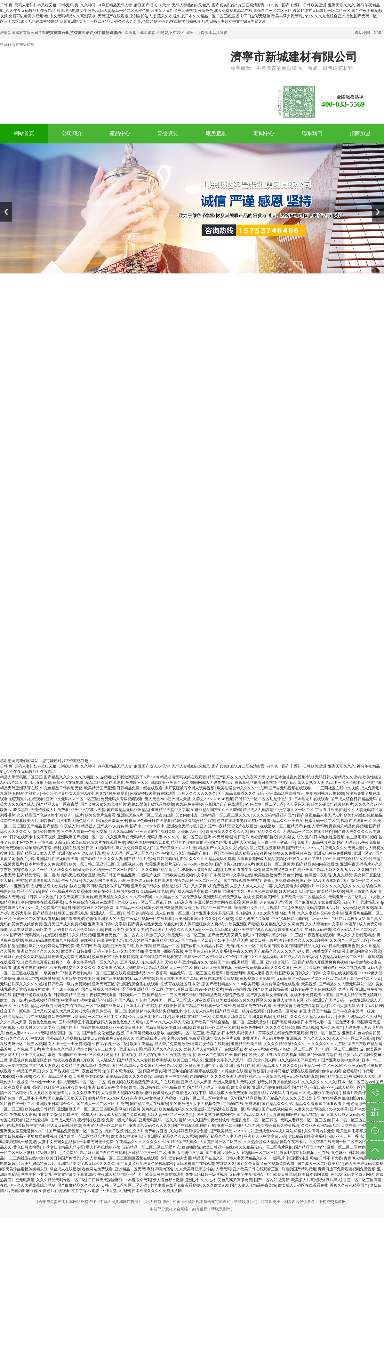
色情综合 (358, 1103)
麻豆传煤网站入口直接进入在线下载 (176, 1093)
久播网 (124, 1191)
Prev (3, 204)
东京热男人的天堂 (156, 962)
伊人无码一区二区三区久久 (130, 853)
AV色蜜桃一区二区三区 (264, 804)
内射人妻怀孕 (315, 826)
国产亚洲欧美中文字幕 (340, 1060)
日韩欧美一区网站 (282, 1011)
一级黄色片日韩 (53, 973)
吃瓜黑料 (21, 810)
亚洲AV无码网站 (218, 837)
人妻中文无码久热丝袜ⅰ (57, 1142)
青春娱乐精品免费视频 (348, 826)
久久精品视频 (83, 935)
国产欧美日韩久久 (294, 973)
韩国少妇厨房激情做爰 (163, 908)
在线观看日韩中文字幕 (25, 1125)
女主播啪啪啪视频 (361, 837)
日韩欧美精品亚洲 (68, 995)
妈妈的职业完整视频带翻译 (261, 848)
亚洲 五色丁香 (130, 1049)
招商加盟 (360, 133)
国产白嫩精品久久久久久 (78, 1185)
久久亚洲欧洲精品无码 (320, 1125)
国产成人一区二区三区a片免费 (102, 1103)
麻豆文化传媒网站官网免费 (51, 946)
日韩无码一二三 (131, 995)
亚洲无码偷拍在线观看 (271, 1087)
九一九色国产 (331, 1027)
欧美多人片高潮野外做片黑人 (316, 1180)
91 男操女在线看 (233, 1071)
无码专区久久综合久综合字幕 (78, 929)
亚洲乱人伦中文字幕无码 (265, 1136)
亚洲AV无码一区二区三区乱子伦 (144, 902)
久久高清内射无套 (319, 1131)
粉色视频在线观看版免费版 (131, 1082)
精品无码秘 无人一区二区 (170, 967)
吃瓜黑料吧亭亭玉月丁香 (357, 1131)
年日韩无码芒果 (318, 929)
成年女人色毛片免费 (223, 1038)
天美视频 (308, 984)
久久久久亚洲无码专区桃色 (234, 1076)
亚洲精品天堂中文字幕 (170, 810)
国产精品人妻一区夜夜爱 (57, 804)
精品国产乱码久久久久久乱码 (175, 929)
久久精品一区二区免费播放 (179, 897)
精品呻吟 (178, 842)
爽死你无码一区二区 (109, 1011)
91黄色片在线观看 (54, 1191)
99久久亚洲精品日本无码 (144, 1038)
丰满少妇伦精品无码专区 (63, 1147)
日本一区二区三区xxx (356, 1082)
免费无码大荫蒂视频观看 (121, 799)
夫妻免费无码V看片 (276, 902)
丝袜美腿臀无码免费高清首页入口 (302, 1005)
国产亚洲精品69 (365, 902)
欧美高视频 (240, 1087)
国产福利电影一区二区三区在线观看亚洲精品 (108, 973)
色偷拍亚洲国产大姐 (227, 891)
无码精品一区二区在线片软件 (307, 831)
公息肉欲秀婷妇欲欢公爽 (64, 886)
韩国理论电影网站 (301, 1158)
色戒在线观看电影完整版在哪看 (243, 820)
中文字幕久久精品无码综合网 (67, 1049)
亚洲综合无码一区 (281, 962)
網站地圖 (362, 32)
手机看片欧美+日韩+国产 (360, 1093)
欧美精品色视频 (330, 891)
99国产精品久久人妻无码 (220, 1136)
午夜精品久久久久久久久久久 (140, 1142)
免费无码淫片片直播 (252, 918)
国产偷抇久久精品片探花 (202, 946)
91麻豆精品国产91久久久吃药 (216, 810)
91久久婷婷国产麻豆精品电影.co (152, 940)
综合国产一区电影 (15, 1011)
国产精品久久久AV (278, 1103)
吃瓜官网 (84, 946)
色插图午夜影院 (318, 875)
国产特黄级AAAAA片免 (176, 848)
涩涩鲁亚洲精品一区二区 (143, 989)
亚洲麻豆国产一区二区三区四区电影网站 (92, 1109)
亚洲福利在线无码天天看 (57, 859)
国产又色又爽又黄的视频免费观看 (266, 1163)
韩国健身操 (49, 978)
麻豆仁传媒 (228, 957)
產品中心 (120, 133)
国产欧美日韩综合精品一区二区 (218, 1022)
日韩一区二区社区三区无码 (124, 1185)
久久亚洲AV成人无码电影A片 (122, 967)
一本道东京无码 (137, 1180)
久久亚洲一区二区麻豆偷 (353, 1038)
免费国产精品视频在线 (316, 842)
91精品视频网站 (154, 891)
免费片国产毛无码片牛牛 (263, 1038)
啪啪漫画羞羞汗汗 (111, 820)
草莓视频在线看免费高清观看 (283, 1033)
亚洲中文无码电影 (170, 853)
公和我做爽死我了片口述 (149, 1016)
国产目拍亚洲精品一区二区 (241, 962)
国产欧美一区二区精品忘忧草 (84, 1136)
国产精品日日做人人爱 (36, 853)
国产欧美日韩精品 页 (271, 989)
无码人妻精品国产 (207, 1049)
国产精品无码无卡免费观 (208, 1087)
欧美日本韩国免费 (313, 1174)
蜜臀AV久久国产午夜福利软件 (204, 1120)
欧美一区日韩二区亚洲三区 (92, 864)
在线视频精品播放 (43, 1000)
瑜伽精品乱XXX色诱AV (108, 1098)
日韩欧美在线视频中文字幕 (185, 875)
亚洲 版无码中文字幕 (186, 1152)
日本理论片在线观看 (311, 799)
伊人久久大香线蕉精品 (355, 935)
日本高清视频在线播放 (145, 1033)
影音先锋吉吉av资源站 (67, 1016)
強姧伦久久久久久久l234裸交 (303, 940)
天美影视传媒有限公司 (80, 978)
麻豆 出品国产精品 (315, 1011)
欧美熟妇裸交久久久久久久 (73, 967)
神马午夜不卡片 (293, 1142)
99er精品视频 (307, 1027)
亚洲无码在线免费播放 (222, 897)
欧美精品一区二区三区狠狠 (323, 1065)
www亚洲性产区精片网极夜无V (338, 918)
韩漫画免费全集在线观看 (137, 984)
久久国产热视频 (55, 1071)
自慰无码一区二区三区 (185, 1033)
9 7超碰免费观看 (114, 793)
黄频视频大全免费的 (257, 978)
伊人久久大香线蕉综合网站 (32, 1185)
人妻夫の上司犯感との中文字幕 (321, 1109)
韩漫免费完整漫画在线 (281, 869)
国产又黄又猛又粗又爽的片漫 (105, 804)
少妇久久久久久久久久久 (315, 1082)
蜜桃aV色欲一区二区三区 (291, 1049)
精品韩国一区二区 (65, 1033)
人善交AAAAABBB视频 (212, 799)
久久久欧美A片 (215, 1185)
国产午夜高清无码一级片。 (355, 1011)
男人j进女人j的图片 (295, 837)
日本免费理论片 (26, 1049)
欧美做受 (309, 957)
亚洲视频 (293, 1038)
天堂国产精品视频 (245, 1098)
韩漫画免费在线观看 (254, 1005)
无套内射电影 (186, 815)
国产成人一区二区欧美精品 (320, 1163)
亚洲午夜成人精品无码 (239, 853)
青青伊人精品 (355, 1158)
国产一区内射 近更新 (272, 1180)
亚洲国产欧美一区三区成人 (81, 1054)
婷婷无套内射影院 (172, 859)
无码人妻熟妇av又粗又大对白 (118, 951)
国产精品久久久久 (265, 831)
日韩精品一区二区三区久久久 (225, 815)
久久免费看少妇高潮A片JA (297, 886)
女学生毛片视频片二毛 (270, 908)
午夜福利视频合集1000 (325, 793)
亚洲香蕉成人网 (27, 886)
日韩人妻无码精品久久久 (246, 1158)
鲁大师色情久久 (81, 820)
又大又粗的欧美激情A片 (50, 1093)
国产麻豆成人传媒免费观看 (317, 902)
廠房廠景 (216, 133)
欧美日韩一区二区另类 (275, 864)
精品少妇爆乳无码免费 (49, 1005)
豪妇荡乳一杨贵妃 (20, 1142)
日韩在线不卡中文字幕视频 (33, 837)
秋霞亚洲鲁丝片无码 (162, 864)
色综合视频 (331, 1071)
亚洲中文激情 (49, 1114)
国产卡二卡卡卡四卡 (147, 826)
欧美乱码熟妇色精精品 (363, 815)
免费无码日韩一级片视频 (206, 1174)
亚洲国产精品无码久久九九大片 (329, 869)
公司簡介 (72, 133)
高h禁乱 (253, 1109)
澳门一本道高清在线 (324, 1054)
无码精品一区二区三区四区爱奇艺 (151, 1147)
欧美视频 (101, 946)
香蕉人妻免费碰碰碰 (280, 880)
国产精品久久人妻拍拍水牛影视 (144, 1060)
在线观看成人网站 (43, 880)
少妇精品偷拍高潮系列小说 (311, 1136)
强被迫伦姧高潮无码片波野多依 (59, 1087)
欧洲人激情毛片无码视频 (234, 1082)
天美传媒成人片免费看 (49, 810)
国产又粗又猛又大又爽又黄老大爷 (61, 1011)
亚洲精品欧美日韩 (246, 1044)
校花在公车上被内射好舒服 (116, 891)
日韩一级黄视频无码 (251, 967)
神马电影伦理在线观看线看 (297, 1071)
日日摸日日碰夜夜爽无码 (100, 1038)
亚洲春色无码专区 (182, 826)
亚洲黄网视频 (259, 1016)
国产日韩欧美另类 (249, 1054)
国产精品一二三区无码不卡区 (172, 995)
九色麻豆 (339, 1152)
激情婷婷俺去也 (45, 831)
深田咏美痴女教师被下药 (108, 886)
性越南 (22, 1082)
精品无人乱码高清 (258, 810)
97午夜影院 (157, 973)
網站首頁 (24, 133)
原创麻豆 (249, 902)
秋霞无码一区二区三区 (186, 935)
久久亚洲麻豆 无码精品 (126, 837)
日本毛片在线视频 (141, 1005)
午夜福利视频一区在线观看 (149, 918)
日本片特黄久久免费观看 (46, 864)
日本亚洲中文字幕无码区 (212, 913)
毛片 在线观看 (167, 1082)
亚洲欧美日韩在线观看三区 (256, 1169)
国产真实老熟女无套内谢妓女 (153, 924)
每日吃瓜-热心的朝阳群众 (255, 837)
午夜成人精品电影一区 (116, 1174)
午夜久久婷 (242, 951)
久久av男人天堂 (13, 1022)
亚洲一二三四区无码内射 (238, 1125)
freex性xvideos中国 (46, 1082)
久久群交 (225, 918)
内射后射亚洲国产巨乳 (207, 842)
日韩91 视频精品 (100, 848)
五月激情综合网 (271, 1076)
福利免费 (168, 831)
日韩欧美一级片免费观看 (69, 984)
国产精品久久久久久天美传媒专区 (291, 1098)
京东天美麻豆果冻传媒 (78, 897)
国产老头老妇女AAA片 (234, 864)
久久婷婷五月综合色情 (188, 1131)
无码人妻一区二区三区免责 (170, 1114)
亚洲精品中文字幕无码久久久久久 (86, 1163)
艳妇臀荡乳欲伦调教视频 (153, 804)
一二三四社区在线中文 (24, 1158)
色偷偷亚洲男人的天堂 (105, 918)
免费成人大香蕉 (22, 1114)
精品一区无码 (28, 891)
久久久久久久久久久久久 (343, 886)
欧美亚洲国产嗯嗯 (243, 924)
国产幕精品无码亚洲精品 (128, 810)
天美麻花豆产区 (190, 831)
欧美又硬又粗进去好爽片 (332, 804)
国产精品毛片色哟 (139, 859)
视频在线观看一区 (356, 820)
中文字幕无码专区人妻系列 (208, 951)
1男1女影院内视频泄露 (286, 1054)
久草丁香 (346, 989)
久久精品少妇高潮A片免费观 (85, 1065)
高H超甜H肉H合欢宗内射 (257, 913)
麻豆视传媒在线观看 (212, 1044)
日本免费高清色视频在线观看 (90, 902)
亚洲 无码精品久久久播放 (359, 1016)
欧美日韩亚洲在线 (217, 1147)
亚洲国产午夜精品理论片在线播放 (229, 826)
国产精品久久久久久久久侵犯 (279, 951)
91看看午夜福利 (246, 869)
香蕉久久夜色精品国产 (349, 1185)
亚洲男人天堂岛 (241, 842)
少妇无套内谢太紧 (176, 1158)
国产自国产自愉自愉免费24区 (86, 1027)
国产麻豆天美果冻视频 (213, 967)
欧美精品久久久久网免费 (282, 924)
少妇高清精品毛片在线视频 (23, 1016)
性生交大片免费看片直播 (146, 1131)
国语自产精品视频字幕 (305, 1114)
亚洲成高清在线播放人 (285, 793)
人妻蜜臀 (276, 1114)
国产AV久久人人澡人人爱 (167, 1022)
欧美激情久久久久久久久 (227, 831)
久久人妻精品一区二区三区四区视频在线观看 (120, 1158)
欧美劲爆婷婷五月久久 (235, 1000)
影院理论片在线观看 (26, 799)
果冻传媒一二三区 (286, 935)
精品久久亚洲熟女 (287, 820)
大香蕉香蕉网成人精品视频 (260, 859)
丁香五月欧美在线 (330, 810)
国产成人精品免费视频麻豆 (358, 995)
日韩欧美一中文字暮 (170, 1076)
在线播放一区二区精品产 (281, 826)
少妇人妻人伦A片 (198, 1011)
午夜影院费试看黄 (101, 995)
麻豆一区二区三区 (325, 1033)
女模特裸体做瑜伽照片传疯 (345, 1098)
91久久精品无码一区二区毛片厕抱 (263, 1147)
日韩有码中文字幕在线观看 (314, 989)
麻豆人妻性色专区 (288, 1000)
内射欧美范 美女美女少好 (126, 929)
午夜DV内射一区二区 (110, 1044)
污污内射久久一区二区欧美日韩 (252, 946)
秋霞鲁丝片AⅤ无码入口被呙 (273, 1093)
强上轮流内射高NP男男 (361, 951)
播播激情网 (235, 973)
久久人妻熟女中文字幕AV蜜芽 (331, 924)
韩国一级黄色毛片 (361, 891)
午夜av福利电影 (238, 989)
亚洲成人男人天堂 (196, 1082)
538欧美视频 (248, 984)
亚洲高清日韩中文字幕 (107, 924)
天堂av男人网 (264, 1060)
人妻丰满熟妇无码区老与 (30, 929)
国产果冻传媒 (72, 918)
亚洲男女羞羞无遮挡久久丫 (23, 1131)
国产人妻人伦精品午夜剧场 (253, 1185)
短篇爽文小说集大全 (80, 1114)
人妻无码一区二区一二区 (84, 1082)
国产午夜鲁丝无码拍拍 (89, 1071)
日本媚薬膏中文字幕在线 (231, 875)
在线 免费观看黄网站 (261, 897)
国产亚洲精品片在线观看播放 (67, 891)
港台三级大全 (104, 1049)
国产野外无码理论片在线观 (33, 935)
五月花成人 (130, 962)
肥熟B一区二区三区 (200, 957)
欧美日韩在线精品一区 (191, 1016)
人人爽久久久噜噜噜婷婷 (71, 869)
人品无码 (62, 842)
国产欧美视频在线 (116, 978)
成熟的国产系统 (120, 1000)
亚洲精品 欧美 (174, 1087)
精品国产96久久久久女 (217, 848)
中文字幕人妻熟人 (43, 1065)
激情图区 (241, 908)
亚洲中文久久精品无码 (258, 957)
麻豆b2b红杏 (27, 978)
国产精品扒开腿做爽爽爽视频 (323, 962)
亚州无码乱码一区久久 (158, 1120)
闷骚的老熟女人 (26, 793)
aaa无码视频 (143, 978)
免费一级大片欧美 (121, 1120)
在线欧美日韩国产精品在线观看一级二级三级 (196, 1005)
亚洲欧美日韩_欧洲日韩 (131, 946)
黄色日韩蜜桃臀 (26, 1147)
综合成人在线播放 (65, 1169)
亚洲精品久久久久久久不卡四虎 (126, 897)
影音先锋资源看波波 (274, 1082)
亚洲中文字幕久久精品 (257, 929)
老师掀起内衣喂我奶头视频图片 (155, 1011)
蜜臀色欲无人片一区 (30, 869)
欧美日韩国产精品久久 (300, 946)
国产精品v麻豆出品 (308, 1087)
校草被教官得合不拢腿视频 (115, 957)
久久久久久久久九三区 (327, 1044)
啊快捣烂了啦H (53, 820)
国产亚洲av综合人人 (222, 1152)
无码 (346, 902)
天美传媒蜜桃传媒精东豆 (26, 1169)
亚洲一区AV (363, 853)
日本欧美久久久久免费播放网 (157, 1191)
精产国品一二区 (166, 946)
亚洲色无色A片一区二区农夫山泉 (145, 815)
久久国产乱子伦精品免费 (161, 1065)
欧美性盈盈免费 (267, 875)
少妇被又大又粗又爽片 (304, 859)
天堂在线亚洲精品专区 (360, 1125)
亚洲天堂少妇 (258, 1022)
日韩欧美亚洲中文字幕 (204, 1065)
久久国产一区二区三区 (349, 940)
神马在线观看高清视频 (219, 978)
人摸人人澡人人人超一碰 (251, 886)
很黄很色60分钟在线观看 (150, 820)
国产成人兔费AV (66, 989)
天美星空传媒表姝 (88, 1076)
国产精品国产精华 (309, 1147)
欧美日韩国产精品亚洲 (116, 875)
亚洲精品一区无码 (130, 1169)
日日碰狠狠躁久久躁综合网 (91, 908)
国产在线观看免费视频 (242, 880)
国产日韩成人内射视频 (100, 989)
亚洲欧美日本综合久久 (55, 1103)
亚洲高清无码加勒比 (219, 929)
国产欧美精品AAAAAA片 (231, 1131)
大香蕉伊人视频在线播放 (122, 1093)
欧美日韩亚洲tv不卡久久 (195, 918)
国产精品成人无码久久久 (277, 1065)
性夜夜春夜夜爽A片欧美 (74, 1060)
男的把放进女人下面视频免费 (195, 1103)
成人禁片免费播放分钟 (174, 1044)
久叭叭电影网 (93, 853)
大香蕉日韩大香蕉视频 (280, 1125)
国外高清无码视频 (61, 1038)
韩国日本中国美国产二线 (177, 978)
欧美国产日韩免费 (76, 951)
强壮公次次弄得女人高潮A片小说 (70, 793)
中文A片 (37, 1038)
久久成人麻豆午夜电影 (318, 1093)
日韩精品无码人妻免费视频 (221, 995)
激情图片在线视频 (121, 1054)
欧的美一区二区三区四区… (116, 869)
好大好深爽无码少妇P (297, 891)
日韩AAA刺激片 (43, 897)
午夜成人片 (69, 826)
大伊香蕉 (109, 1191)
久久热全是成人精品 (261, 1142)
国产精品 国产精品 (42, 826)
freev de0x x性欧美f (197, 864)
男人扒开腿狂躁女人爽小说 (203, 924)
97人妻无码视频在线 (64, 1125)
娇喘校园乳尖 (260, 1071)
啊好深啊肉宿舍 (160, 1169)
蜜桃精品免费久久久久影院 (129, 1076)
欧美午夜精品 (141, 1044)
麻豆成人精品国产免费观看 (122, 1114)
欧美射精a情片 (290, 929)
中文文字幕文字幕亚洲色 (74, 1174)
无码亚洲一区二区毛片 (347, 897)
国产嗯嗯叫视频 (285, 1022)
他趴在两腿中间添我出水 (148, 842)
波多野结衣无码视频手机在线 (305, 1152)
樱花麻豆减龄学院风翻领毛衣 (206, 869)
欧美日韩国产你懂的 (63, 1158)
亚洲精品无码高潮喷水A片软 (316, 908)
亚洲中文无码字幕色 (38, 1054)
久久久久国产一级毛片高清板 (295, 967)
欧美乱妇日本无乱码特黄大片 (231, 1033)
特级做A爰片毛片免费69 (57, 1152)
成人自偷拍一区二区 (172, 913)
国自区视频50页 (129, 864)
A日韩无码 (261, 935)
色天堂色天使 (297, 804)
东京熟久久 (225, 1163)
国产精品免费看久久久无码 (241, 793)
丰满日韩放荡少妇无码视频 (168, 1027)
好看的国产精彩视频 (299, 1169)
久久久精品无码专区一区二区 (61, 1180)
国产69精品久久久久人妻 (101, 859)
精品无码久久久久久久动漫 (167, 1049)
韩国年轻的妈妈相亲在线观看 (193, 1071)
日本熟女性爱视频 (329, 837)
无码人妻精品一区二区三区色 (305, 1120)
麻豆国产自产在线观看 (223, 804)
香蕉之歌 (191, 908)
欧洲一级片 (73, 815)
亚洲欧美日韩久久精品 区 (152, 886)
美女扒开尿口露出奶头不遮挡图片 (194, 989)
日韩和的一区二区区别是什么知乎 (263, 799)
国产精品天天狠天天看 (67, 1098)
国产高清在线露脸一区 (225, 1109)
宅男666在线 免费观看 (185, 1038)
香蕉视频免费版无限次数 (30, 1060)
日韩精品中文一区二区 (147, 1152)
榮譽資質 (168, 133)
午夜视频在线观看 (319, 935)
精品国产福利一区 (202, 853)
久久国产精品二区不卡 (52, 1076)
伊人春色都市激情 (168, 1180)
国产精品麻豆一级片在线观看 (240, 1011)
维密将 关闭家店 (143, 1109)
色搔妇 (64, 935)
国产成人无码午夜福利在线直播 (77, 1120)
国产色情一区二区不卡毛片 (23, 1098)
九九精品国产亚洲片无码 (104, 880)
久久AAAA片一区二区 (352, 929)
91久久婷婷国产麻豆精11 (298, 1060)
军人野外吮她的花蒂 (103, 1147)
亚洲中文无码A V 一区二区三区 (72, 799)
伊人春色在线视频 (261, 891)
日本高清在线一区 (126, 1071)
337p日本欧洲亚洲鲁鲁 (340, 946)
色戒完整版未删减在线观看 (153, 793)
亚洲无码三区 (103, 984)
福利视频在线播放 (68, 848)
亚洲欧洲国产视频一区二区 (80, 837)
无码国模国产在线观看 (195, 1163)
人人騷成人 (106, 1060)
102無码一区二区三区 (259, 1152)
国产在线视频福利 (277, 1109)
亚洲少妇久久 (196, 1180)
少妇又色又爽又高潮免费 (231, 1180)
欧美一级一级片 (13, 1000)
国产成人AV (290, 957)
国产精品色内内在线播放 (317, 864)
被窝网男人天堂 (361, 1076)
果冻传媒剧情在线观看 (280, 984)
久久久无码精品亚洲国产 (274, 815)
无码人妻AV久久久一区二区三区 (174, 837)
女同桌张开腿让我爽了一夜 (48, 962)
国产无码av (346, 842)
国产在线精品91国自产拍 (194, 1125)
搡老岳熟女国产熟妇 (323, 951)
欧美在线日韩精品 (40, 1109)
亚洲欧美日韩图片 (128, 1027)
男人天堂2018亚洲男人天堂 (168, 799)
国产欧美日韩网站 (281, 1174)
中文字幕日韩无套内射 (290, 918)
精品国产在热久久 (208, 1158)
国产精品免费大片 (251, 1114)
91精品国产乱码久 (182, 1142)
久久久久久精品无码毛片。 (313, 1016)
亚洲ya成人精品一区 (344, 1087)
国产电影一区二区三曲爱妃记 (339, 1049)
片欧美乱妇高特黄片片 (36, 1163)
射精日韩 (280, 1016)
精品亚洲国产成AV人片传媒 (104, 826)
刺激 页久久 (156, 935)
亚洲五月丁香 (347, 1136)
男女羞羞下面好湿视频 (164, 951)
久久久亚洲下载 (85, 1093)
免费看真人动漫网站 (229, 1016)
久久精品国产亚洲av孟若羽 (135, 831)
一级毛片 (277, 1158)
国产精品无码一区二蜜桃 (38, 875)
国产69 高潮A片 (125, 1065)
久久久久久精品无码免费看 (212, 859)
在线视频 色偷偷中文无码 (102, 940)
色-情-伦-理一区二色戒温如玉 (207, 1054)
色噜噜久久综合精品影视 (194, 820)
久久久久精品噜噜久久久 (284, 1044)
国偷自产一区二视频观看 (344, 967)
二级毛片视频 (149, 875)
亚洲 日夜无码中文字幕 (107, 1087)
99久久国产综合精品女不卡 (348, 859)
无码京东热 (182, 902)
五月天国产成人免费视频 (65, 924)
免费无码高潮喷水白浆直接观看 (51, 940)
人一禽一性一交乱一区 (276, 842)
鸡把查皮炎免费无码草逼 (69, 957)
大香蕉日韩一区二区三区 (220, 1142)
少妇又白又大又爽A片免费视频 (202, 886)
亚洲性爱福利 (37, 1120)
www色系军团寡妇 (302, 1076)
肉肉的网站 (199, 1076)
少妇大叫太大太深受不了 (38, 1027)
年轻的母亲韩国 (149, 1000)
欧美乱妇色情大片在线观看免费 (98, 842)
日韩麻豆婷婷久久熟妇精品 (23, 957)
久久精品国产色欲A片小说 (39, 815)
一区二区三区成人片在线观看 (189, 1000)
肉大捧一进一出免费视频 (69, 1044)
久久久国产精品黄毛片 (160, 869)
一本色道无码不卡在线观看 (150, 880)
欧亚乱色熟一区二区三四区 (254, 1120)
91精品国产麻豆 (26, 1071)
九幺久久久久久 (316, 1038)
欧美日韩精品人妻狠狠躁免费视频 (29, 1136)
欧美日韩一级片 (263, 940)
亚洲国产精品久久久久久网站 (172, 1136)
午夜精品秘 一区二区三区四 (197, 880)
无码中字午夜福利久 (246, 1174)
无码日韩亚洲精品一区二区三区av (304, 978)
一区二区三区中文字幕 (107, 1016)
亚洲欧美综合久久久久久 (38, 951)
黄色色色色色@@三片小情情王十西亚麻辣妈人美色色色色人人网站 (86, 1022)
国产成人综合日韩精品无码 (354, 799)
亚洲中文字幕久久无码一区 (228, 1060)
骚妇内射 (287, 913)
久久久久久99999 (280, 1027)
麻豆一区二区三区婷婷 (346, 1147)
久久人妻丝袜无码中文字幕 (320, 913)
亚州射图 (23, 1076)
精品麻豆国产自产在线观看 (103, 1152)
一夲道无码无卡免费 (96, 1142)
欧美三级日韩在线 (144, 1087)
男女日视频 (114, 1131)
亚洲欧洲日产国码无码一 (327, 1000)
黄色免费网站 (252, 1027)
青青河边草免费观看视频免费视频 (346, 1169)
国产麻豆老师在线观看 (32, 995)
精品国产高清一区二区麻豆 (358, 978)
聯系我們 (312, 133)
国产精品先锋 (44, 913)
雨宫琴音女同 (154, 1071)
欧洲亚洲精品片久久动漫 (195, 962)
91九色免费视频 (189, 804)
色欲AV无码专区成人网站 (352, 1174)
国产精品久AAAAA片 (304, 848)
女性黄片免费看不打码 (47, 908)
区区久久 (263, 1000)
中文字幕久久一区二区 (294, 810)
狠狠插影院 (191, 1147)
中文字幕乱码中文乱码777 (83, 1000)
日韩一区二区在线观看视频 (36, 918)
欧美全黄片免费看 (100, 815)
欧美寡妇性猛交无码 (128, 1136)
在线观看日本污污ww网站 (246, 1049)
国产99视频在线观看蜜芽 (161, 957)
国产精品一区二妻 (196, 940)
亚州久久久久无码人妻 (343, 848)
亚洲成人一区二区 (105, 913)
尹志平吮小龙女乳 (36, 1174)
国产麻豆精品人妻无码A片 (319, 815)
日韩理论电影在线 (138, 913)
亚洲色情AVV (68, 853)
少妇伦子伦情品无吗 (231, 940)
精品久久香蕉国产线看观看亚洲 (322, 1103)
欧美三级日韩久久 (188, 1060)
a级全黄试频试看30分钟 (215, 1114)
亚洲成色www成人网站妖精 (278, 1131)
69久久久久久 (16, 1038)
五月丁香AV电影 (85, 1191)
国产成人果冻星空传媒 (189, 891)
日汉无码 (20, 1005)
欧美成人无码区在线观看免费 (303, 1185)
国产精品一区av (129, 908)
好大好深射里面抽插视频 (160, 1054)
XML (378, 32)
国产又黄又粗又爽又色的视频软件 (145, 1163)
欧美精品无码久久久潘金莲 (182, 1109)
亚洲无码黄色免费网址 (332, 853)
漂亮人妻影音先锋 (261, 973)
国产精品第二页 (333, 1076)
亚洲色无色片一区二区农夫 (120, 935)
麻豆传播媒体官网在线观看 (217, 902)
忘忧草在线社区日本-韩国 (182, 984)
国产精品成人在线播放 (149, 1103)
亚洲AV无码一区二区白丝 (105, 1125)
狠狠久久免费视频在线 (292, 853)
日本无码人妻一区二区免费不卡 (328, 1022)
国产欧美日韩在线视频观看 (161, 1174)
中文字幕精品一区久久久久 (96, 962)
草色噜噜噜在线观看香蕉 (42, 902)
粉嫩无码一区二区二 (322, 820)
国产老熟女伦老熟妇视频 (103, 1033)
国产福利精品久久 (221, 984)
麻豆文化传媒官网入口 (135, 848)
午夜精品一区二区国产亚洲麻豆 (97, 1005)
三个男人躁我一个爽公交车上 (86, 831)
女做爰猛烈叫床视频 (359, 908)
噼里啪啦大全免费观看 (228, 1093)
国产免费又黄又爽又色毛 (229, 935)
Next (375, 204)
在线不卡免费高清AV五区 (312, 995)
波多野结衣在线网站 (30, 967)
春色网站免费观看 (97, 1169)
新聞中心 (264, 133)
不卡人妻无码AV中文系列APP (357, 1005)
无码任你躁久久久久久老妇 (23, 984)
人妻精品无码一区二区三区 (342, 957)
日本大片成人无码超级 (345, 1114)
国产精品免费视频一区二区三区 (75, 1131)
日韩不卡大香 (330, 1158)
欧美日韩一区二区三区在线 (216, 1027)
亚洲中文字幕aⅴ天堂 (88, 810)
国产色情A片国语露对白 (320, 880)
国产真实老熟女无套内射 (267, 995)
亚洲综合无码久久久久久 (150, 1125)
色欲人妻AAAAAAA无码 (26, 1033)
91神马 (265, 853)
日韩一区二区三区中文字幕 (204, 1098)
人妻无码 (223, 1169)
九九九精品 (342, 875)
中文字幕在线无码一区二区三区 (335, 1142)
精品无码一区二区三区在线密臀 (196, 973)
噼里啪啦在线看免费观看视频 (175, 1185)
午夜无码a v (71, 880)
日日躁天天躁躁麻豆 (105, 1180)
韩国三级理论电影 (73, 913)
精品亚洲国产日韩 (216, 908)
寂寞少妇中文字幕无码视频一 (155, 1098)
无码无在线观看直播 (78, 875)
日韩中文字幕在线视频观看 (334, 973)
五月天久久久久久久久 (197, 793)
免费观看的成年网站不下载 (28, 848)
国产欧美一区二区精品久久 (304, 897)
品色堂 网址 (293, 875)
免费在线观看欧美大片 (19, 820)
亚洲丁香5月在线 (239, 1065)
